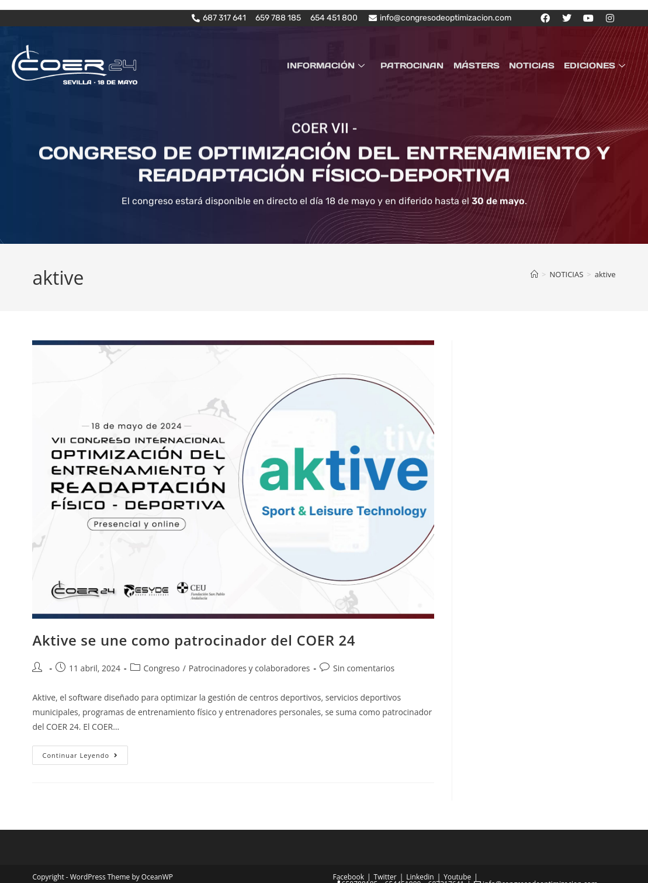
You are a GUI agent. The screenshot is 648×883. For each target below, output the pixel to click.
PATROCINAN (416, 65)
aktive (605, 274)
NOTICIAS (533, 65)
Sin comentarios (363, 668)
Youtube (457, 877)
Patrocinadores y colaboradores (249, 668)
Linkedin (420, 877)
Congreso (162, 668)
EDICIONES (596, 65)
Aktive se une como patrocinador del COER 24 (193, 640)
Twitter (385, 877)
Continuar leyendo (85, 753)
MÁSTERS (479, 65)
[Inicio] (534, 274)
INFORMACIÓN (333, 65)
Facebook (348, 877)
